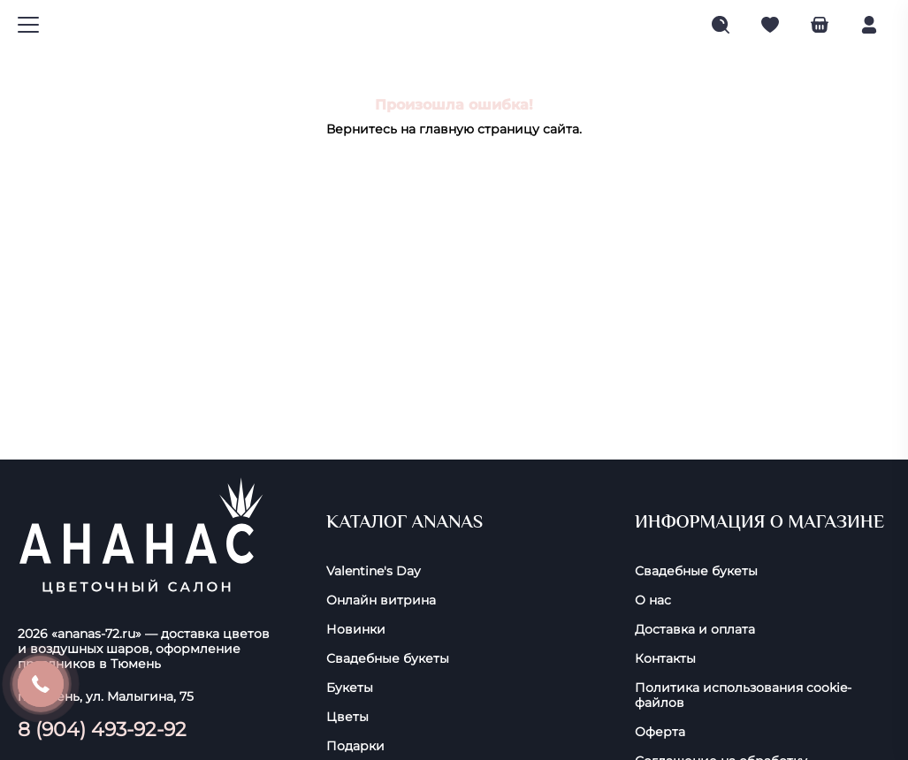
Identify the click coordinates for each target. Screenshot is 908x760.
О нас (653, 600)
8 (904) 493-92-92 (102, 729)
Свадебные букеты (387, 658)
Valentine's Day (373, 571)
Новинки (355, 629)
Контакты (665, 658)
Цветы (347, 717)
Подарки (355, 746)
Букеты (349, 687)
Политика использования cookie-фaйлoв (743, 695)
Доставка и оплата (695, 629)
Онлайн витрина (381, 600)
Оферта (660, 732)
